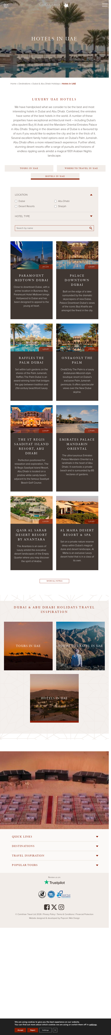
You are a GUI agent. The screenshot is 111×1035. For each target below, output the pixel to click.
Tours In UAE (29, 168)
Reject (32, 1030)
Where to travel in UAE (81, 168)
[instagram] (61, 908)
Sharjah (62, 206)
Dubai (22, 201)
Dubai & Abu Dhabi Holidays (46, 83)
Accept (20, 1030)
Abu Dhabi (64, 201)
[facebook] (47, 908)
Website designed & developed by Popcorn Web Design (54, 918)
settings (93, 1024)
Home (13, 83)
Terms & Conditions (65, 914)
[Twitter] (54, 908)
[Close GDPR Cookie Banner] (55, 1030)
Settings (45, 1030)
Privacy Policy (49, 914)
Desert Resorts (27, 206)
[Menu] (104, 5)
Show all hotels (54, 581)
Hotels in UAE (55, 176)
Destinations (24, 83)
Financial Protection (84, 914)
